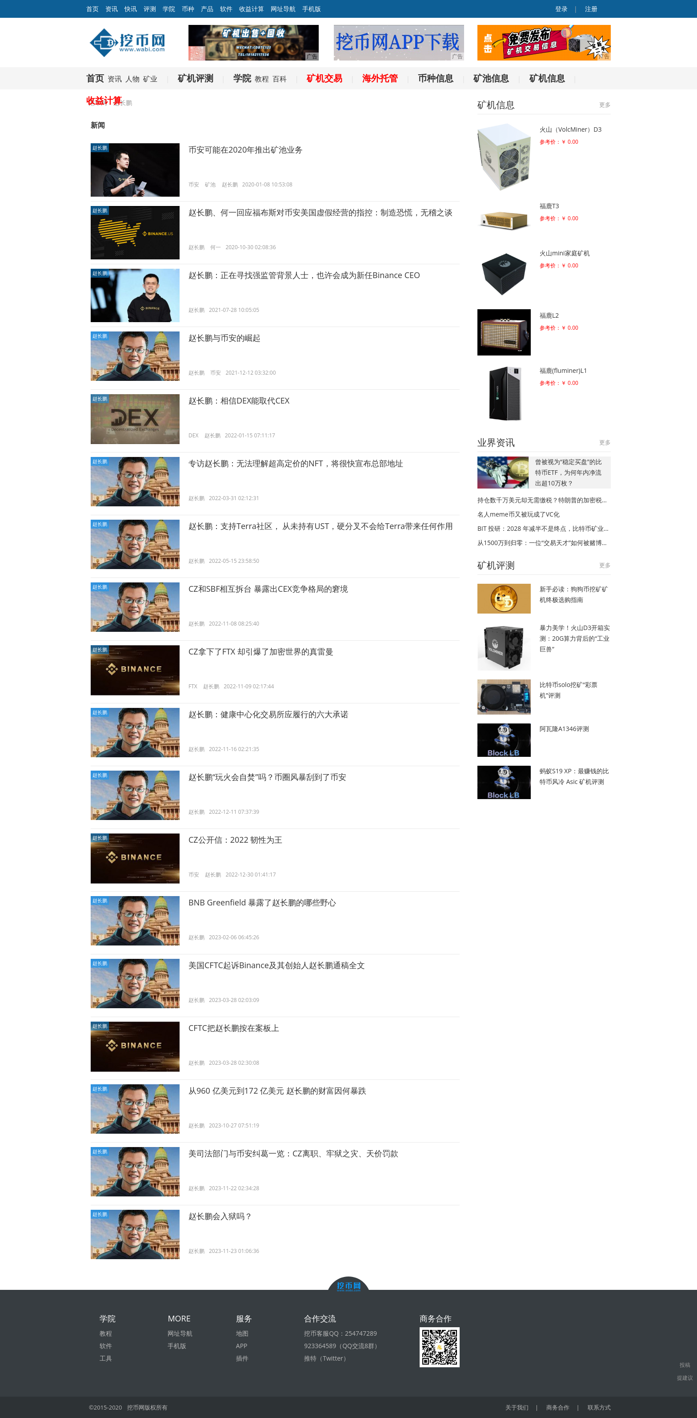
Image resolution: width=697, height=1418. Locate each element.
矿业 (150, 79)
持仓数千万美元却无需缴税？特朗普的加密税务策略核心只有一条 (544, 500)
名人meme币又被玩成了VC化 (518, 514)
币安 (193, 184)
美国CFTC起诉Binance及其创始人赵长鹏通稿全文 (276, 965)
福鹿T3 (549, 206)
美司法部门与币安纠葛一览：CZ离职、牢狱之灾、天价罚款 (293, 1153)
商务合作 (557, 1407)
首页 (95, 78)
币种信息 (435, 78)
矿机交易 (324, 78)
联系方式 (599, 1407)
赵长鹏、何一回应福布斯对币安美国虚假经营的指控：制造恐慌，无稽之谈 (320, 212)
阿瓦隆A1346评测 (564, 728)
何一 (215, 247)
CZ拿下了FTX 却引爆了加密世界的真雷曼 (260, 651)
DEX (193, 435)
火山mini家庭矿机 (565, 253)
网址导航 (283, 8)
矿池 (210, 184)
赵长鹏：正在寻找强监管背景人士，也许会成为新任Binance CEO (304, 275)
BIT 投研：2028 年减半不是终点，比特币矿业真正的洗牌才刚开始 (544, 528)
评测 (150, 8)
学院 (169, 8)
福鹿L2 (549, 315)
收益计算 (251, 8)
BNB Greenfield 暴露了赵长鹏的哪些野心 (262, 902)
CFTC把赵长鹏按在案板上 (233, 1027)
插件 (242, 1358)
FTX (192, 686)
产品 (207, 8)
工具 (106, 1358)
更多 (605, 105)
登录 (561, 8)
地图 (242, 1333)
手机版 (311, 8)
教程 (262, 79)
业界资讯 (496, 442)
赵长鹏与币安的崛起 (224, 337)
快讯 (130, 8)
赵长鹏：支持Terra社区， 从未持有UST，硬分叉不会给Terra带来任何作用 (320, 526)
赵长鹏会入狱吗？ (220, 1216)
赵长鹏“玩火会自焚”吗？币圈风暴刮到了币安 (267, 777)
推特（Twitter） (326, 1358)
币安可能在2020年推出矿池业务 (245, 149)
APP (242, 1345)
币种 (188, 8)
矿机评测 (195, 78)
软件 (226, 8)
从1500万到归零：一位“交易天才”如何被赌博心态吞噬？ (544, 542)
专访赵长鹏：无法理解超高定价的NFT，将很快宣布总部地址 (295, 463)
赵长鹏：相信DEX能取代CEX (238, 400)
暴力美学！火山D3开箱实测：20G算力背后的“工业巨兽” (575, 638)
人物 (132, 79)
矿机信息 (547, 78)
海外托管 (380, 78)
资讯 (111, 8)
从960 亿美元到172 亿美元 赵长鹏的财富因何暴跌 (277, 1090)
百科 (279, 79)
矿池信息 (491, 78)
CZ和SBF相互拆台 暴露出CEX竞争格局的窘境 (268, 588)
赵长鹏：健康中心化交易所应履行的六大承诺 (268, 714)
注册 (590, 8)
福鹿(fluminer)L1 (563, 370)
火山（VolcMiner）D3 (570, 129)
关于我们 (517, 1407)
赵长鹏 (99, 147)
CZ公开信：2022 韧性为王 (235, 839)
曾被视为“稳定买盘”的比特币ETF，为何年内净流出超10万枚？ (568, 472)
